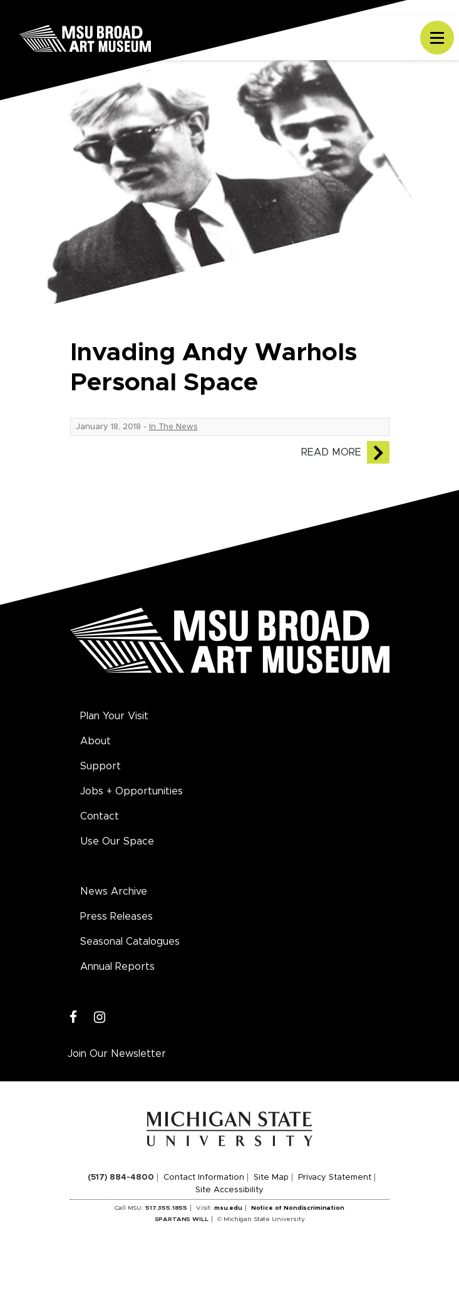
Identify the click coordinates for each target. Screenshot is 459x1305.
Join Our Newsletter (117, 1054)
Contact (99, 816)
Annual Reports (117, 967)
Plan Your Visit (114, 716)
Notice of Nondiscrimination (297, 1208)
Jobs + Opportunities (131, 791)
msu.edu (228, 1208)
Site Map (271, 1177)
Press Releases (116, 917)
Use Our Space (117, 841)
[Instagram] (99, 1017)
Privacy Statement (334, 1177)
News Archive (113, 891)
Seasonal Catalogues (130, 942)
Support (100, 766)
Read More (331, 452)
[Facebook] (73, 1017)
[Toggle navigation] (437, 38)
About (95, 741)
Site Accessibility (229, 1190)
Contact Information (203, 1177)
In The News (173, 427)
